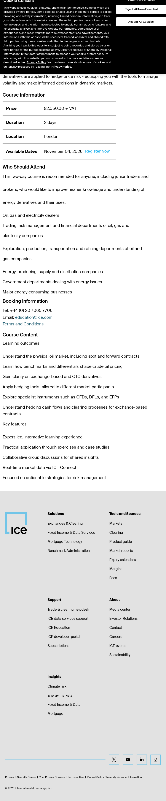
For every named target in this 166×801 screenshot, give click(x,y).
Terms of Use (76, 777)
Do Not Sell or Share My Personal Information (114, 777)
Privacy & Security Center (20, 777)
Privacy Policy (36, 53)
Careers (115, 636)
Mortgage (55, 713)
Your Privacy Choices (52, 777)
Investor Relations (123, 618)
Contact (115, 627)
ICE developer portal (64, 636)
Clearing (116, 532)
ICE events (117, 645)
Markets (115, 523)
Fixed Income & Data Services (71, 532)
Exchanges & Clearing (65, 523)
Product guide (120, 541)
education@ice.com (34, 317)
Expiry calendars (122, 559)
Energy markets (60, 695)
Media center (119, 609)
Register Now (97, 151)
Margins (115, 569)
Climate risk (57, 686)
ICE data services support (68, 618)
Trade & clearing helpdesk (68, 609)
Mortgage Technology (65, 541)
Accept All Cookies (141, 12)
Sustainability (119, 655)
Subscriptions (58, 645)
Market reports (121, 550)
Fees (113, 578)
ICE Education (59, 627)
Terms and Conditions (23, 324)
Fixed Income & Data (64, 704)
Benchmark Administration (69, 550)
